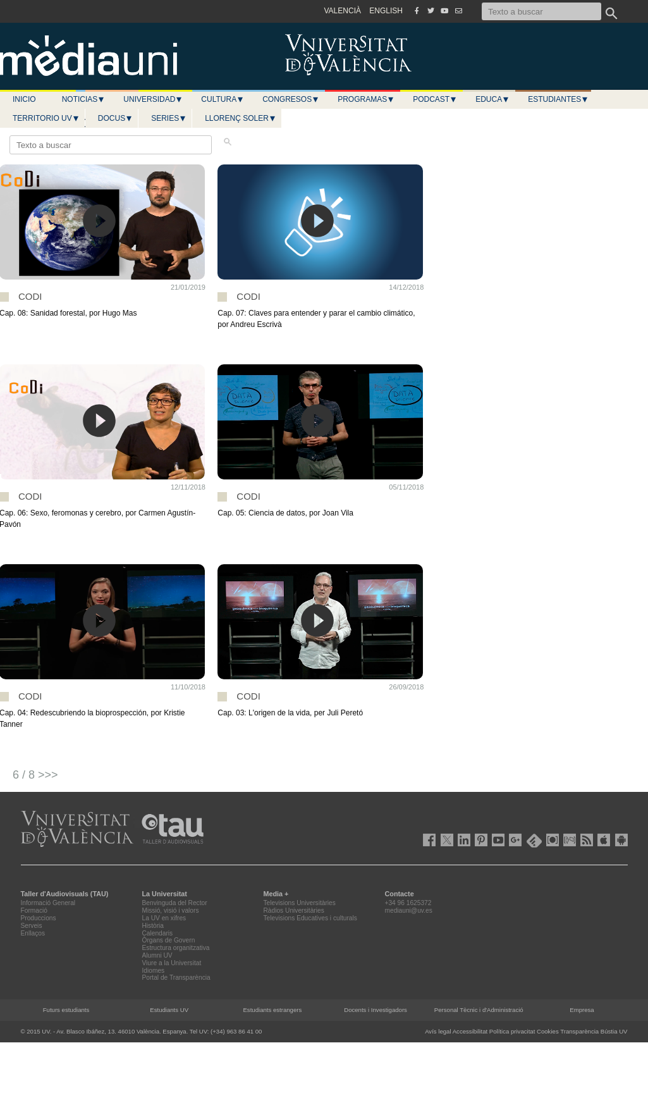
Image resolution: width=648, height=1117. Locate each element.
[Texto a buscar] (541, 11)
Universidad (153, 99)
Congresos (290, 99)
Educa (492, 99)
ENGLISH (386, 10)
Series (168, 118)
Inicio (24, 99)
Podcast (435, 99)
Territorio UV (46, 118)
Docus (115, 118)
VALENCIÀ (342, 10)
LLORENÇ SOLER (240, 118)
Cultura (222, 99)
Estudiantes (558, 99)
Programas (366, 99)
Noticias (84, 99)
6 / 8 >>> (35, 774)
